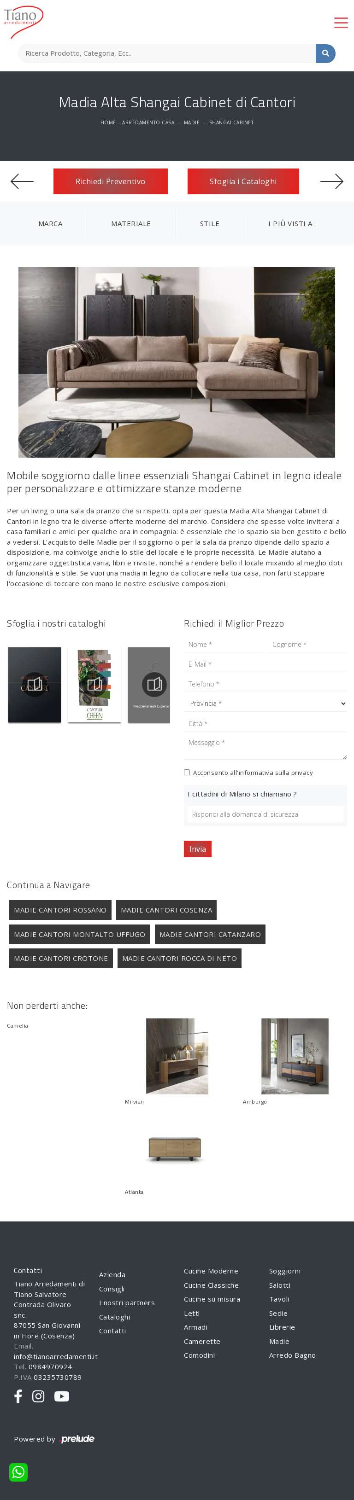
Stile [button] (210, 223)
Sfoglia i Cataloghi (243, 181)
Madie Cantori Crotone (61, 958)
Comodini (199, 1355)
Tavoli (279, 1298)
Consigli (112, 1288)
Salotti (280, 1285)
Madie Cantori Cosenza (166, 909)
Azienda (112, 1274)
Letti (192, 1313)
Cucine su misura (212, 1298)
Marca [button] (50, 223)
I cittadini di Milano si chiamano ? (242, 793)
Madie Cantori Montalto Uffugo (80, 934)
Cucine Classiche (211, 1285)
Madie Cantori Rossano (60, 909)
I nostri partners (127, 1302)
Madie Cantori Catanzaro (210, 934)
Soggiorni (285, 1270)
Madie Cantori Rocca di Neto (179, 958)
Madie (192, 122)
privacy (302, 772)
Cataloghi (114, 1316)
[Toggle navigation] (341, 22)
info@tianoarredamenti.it (56, 1356)
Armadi (195, 1326)
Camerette (202, 1341)
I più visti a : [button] (292, 223)
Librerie (282, 1326)
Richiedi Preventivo (111, 181)
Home (108, 122)
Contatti (112, 1330)
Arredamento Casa (148, 122)
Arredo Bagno (292, 1355)
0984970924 (50, 1366)
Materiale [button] (131, 223)
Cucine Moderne (211, 1270)
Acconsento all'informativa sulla (253, 772)
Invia (197, 849)
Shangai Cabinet (231, 122)
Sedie (278, 1313)
